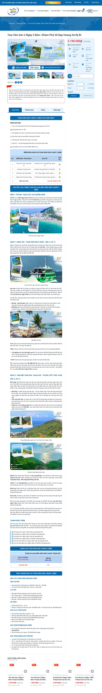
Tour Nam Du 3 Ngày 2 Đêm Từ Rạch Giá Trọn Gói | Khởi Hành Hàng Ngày (62, 679)
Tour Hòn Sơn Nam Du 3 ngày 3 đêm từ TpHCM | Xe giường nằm (31, 543)
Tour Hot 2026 (55, 11)
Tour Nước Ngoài (42, 11)
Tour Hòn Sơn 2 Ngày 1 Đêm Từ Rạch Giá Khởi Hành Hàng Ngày (38, 679)
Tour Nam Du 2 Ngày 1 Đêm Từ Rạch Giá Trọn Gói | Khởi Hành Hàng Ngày (84, 679)
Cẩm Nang (77, 2)
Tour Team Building (69, 11)
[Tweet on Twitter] (21, 82)
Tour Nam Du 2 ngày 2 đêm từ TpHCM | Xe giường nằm (29, 534)
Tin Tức (86, 2)
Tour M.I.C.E (80, 11)
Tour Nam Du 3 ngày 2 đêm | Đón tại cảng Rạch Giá (28, 536)
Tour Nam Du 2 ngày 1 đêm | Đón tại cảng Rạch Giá (28, 532)
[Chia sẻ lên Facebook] (16, 82)
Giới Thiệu (68, 2)
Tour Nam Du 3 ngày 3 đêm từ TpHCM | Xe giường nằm (29, 538)
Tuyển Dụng (95, 2)
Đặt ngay (73, 95)
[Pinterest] (18, 82)
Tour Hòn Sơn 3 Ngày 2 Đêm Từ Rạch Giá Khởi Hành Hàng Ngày (16, 679)
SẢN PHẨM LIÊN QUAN (16, 658)
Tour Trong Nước (29, 11)
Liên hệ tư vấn (88, 95)
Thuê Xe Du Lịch (92, 11)
